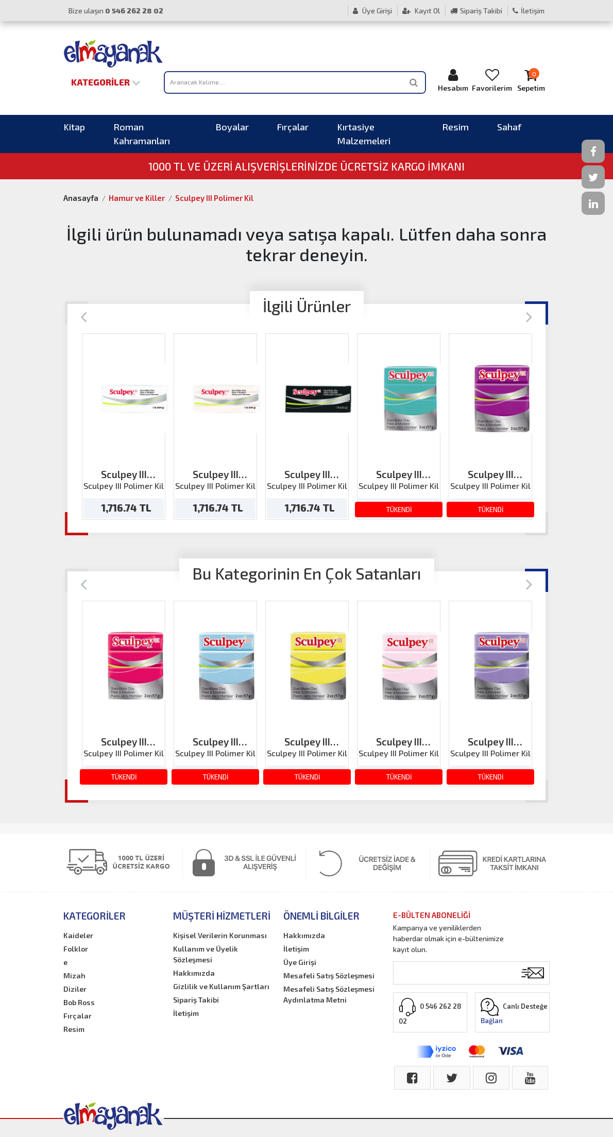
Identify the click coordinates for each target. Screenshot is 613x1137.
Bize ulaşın (116, 10)
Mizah (74, 975)
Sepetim (531, 80)
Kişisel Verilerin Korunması (220, 935)
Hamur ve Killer (137, 197)
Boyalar (232, 126)
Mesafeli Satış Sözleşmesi (328, 975)
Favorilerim (492, 80)
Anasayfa (80, 197)
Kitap (74, 126)
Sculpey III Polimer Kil (214, 197)
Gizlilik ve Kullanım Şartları (221, 986)
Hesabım (453, 80)
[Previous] (83, 316)
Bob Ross (79, 1002)
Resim (455, 126)
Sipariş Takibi (476, 10)
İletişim (528, 10)
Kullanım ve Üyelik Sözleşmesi (205, 954)
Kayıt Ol (421, 10)
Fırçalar (293, 126)
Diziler (75, 989)
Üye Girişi (372, 10)
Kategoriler (106, 82)
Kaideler (78, 935)
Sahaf (509, 126)
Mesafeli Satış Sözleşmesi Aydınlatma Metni (328, 994)
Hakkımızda (194, 973)
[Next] (529, 316)
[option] (123, 426)
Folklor (75, 948)
